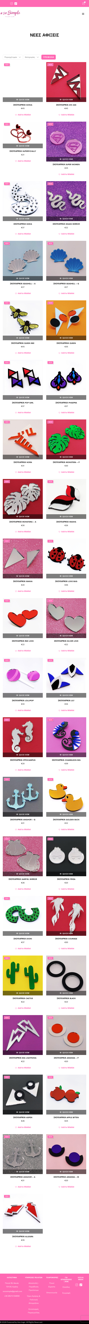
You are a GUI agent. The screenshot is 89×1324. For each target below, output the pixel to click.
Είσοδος (66, 1287)
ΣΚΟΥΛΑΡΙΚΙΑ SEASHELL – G (66, 283)
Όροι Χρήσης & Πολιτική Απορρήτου (33, 1299)
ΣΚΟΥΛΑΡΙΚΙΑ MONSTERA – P (66, 462)
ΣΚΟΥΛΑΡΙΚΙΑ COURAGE (66, 938)
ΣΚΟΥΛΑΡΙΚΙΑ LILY (66, 700)
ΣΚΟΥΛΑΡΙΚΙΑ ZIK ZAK (66, 104)
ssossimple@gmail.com (12, 1291)
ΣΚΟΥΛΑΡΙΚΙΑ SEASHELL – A (23, 283)
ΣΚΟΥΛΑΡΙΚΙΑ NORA (23, 462)
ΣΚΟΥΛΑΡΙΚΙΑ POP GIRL (23, 402)
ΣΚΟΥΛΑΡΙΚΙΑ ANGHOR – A (22, 1177)
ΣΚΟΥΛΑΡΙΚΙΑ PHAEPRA (66, 402)
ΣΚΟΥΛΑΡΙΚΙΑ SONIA (22, 104)
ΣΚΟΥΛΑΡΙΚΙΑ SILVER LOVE (66, 641)
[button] (23, 114)
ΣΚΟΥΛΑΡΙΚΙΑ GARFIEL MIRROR (23, 879)
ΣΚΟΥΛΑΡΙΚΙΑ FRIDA (66, 879)
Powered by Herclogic (16, 1322)
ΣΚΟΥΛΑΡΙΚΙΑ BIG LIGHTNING (22, 1057)
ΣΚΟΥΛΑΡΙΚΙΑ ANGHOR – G (22, 819)
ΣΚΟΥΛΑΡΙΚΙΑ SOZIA (23, 224)
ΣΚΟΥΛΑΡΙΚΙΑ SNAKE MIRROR (66, 224)
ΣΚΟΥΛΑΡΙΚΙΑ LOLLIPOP (23, 700)
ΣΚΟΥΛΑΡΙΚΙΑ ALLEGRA (22, 1236)
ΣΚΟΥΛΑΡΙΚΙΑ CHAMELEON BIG (66, 760)
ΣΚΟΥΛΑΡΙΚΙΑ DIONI (23, 938)
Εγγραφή (66, 1293)
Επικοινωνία (51, 1292)
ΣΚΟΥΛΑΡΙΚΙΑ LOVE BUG (66, 581)
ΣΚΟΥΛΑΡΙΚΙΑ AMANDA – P (66, 1057)
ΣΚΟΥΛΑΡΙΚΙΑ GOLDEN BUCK (66, 819)
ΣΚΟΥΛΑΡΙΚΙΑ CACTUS (23, 998)
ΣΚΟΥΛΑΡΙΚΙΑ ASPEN (22, 1117)
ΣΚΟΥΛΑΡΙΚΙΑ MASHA (66, 521)
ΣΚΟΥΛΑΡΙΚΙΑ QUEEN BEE (22, 343)
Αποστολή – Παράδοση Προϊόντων (34, 1286)
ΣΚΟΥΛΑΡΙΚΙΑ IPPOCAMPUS (22, 760)
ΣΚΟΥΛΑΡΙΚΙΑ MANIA (22, 581)
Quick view (22, 100)
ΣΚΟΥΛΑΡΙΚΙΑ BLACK (66, 998)
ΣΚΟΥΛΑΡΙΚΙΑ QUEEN (66, 343)
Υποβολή (48, 57)
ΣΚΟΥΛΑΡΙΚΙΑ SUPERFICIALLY (23, 151)
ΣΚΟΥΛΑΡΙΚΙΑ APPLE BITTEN (66, 1117)
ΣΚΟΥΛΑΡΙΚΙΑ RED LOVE (23, 641)
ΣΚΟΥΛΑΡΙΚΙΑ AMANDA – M (66, 1177)
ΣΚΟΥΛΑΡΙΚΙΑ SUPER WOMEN (66, 164)
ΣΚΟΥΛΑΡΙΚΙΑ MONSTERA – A (22, 521)
